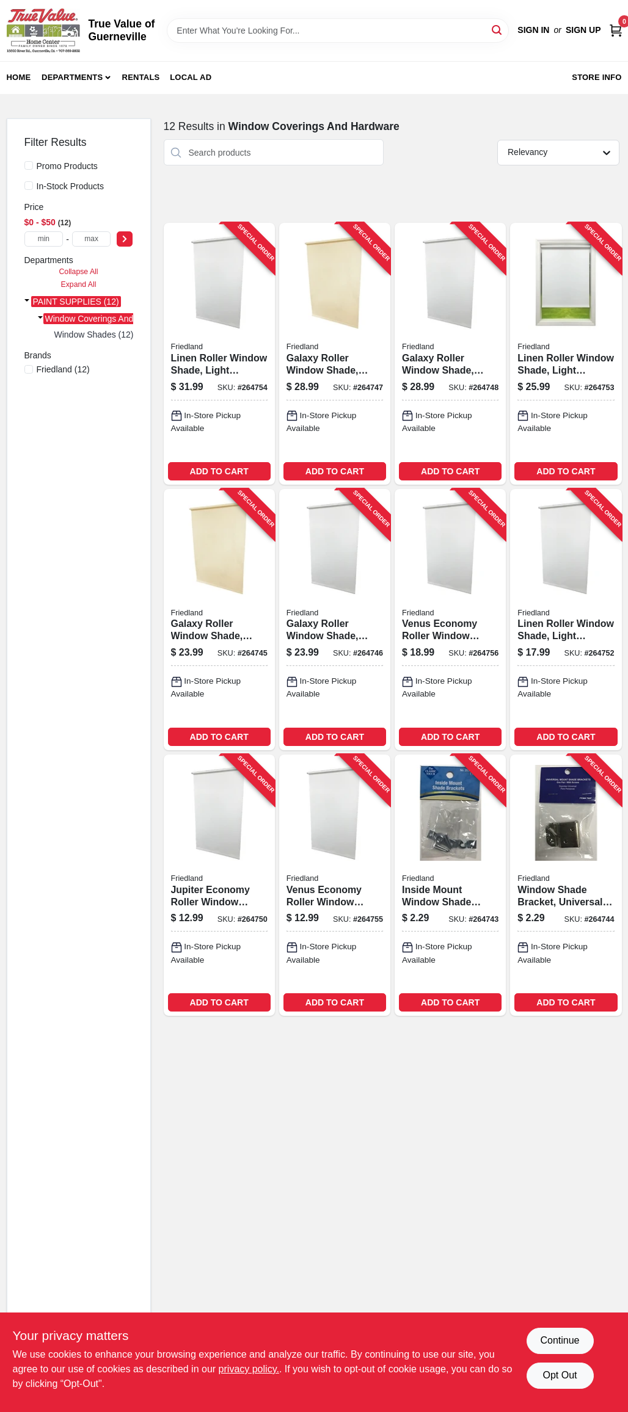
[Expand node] (26, 301)
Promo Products (67, 166)
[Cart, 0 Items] (616, 30)
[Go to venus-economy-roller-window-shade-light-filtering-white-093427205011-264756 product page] (450, 619)
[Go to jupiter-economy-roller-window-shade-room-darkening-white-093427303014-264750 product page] (219, 885)
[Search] (497, 30)
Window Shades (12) (94, 334)
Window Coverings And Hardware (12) (118, 319)
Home (19, 77)
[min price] (44, 239)
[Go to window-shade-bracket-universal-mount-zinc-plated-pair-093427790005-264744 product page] (565, 885)
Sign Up (583, 30)
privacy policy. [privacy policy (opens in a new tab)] (249, 1369)
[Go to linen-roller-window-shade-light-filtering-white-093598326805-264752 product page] (565, 619)
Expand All (79, 284)
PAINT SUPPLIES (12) (76, 301)
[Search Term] (338, 30)
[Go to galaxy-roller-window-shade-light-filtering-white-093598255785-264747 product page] (334, 353)
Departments (72, 77)
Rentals (141, 77)
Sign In (533, 30)
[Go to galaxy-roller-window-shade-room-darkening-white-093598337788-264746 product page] (334, 619)
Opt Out (559, 1375)
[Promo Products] (28, 165)
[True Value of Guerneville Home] (43, 30)
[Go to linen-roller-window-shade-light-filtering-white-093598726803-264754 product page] (219, 353)
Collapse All (78, 271)
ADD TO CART (219, 471)
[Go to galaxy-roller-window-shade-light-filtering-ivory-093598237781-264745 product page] (219, 619)
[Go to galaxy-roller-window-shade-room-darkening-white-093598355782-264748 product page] (450, 353)
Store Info (596, 77)
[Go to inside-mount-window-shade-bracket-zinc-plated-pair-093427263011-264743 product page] (450, 885)
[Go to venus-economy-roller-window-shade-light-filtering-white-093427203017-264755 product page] (334, 885)
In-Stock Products (70, 186)
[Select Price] (125, 239)
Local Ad (190, 77)
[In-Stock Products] (28, 185)
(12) (63, 369)
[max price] (91, 239)
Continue (559, 1340)
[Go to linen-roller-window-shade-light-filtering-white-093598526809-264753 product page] (565, 353)
